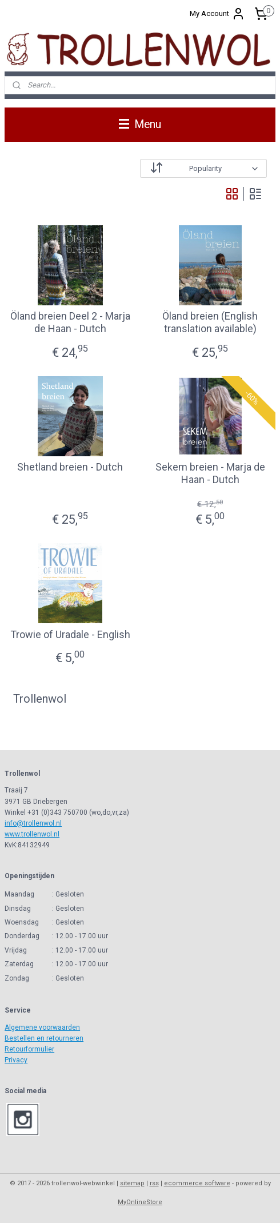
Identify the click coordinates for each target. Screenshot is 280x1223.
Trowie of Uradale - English (70, 634)
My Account (217, 14)
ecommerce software (197, 1183)
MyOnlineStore (140, 1202)
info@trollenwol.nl (33, 823)
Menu (140, 124)
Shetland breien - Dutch (70, 467)
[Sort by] (203, 168)
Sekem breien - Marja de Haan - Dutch (210, 473)
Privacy (16, 1060)
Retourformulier (29, 1049)
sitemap (132, 1183)
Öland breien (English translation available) (210, 322)
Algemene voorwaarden (42, 1027)
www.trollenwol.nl (32, 834)
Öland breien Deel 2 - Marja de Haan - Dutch (70, 322)
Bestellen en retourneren (44, 1038)
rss (154, 1183)
